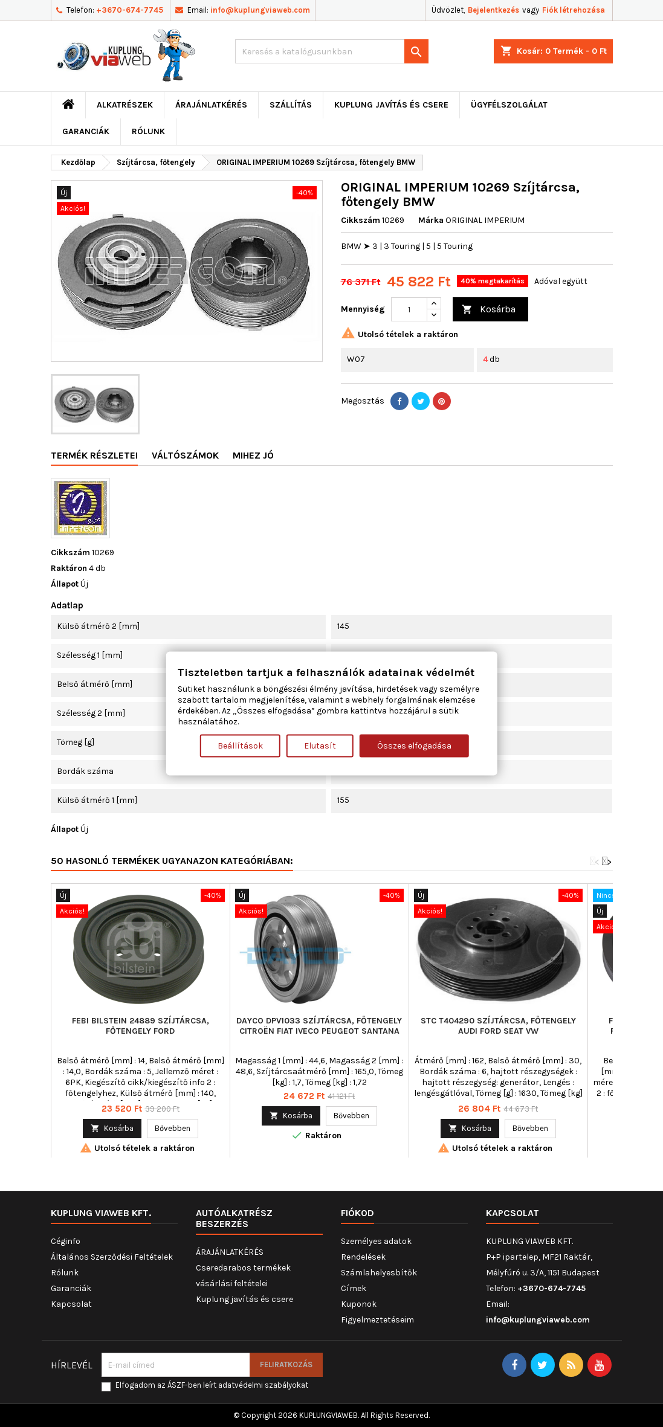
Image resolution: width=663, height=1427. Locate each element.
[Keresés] (332, 51)
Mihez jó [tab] (253, 455)
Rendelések (363, 1257)
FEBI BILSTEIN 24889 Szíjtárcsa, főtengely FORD (140, 1026)
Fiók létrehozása (573, 9)
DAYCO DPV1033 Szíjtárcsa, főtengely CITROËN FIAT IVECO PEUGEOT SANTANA (319, 1026)
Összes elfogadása (414, 745)
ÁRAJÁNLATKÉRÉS (211, 105)
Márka (431, 220)
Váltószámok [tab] (185, 455)
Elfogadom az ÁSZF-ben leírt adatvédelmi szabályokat (211, 1385)
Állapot (65, 584)
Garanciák (85, 131)
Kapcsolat (71, 1304)
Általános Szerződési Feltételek (112, 1257)
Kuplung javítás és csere (391, 105)
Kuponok (359, 1304)
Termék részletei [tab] (94, 455)
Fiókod (357, 1213)
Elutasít (320, 745)
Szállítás (291, 105)
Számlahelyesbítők (379, 1273)
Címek (353, 1288)
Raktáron (69, 568)
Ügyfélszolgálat (509, 105)
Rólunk (148, 131)
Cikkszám (360, 220)
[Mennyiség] (409, 309)
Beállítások (240, 745)
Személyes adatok (376, 1241)
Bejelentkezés (493, 9)
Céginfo (65, 1241)
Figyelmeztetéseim (377, 1320)
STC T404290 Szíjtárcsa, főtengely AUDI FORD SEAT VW (498, 1026)
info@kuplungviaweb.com (260, 9)
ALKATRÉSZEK (125, 105)
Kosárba (489, 309)
